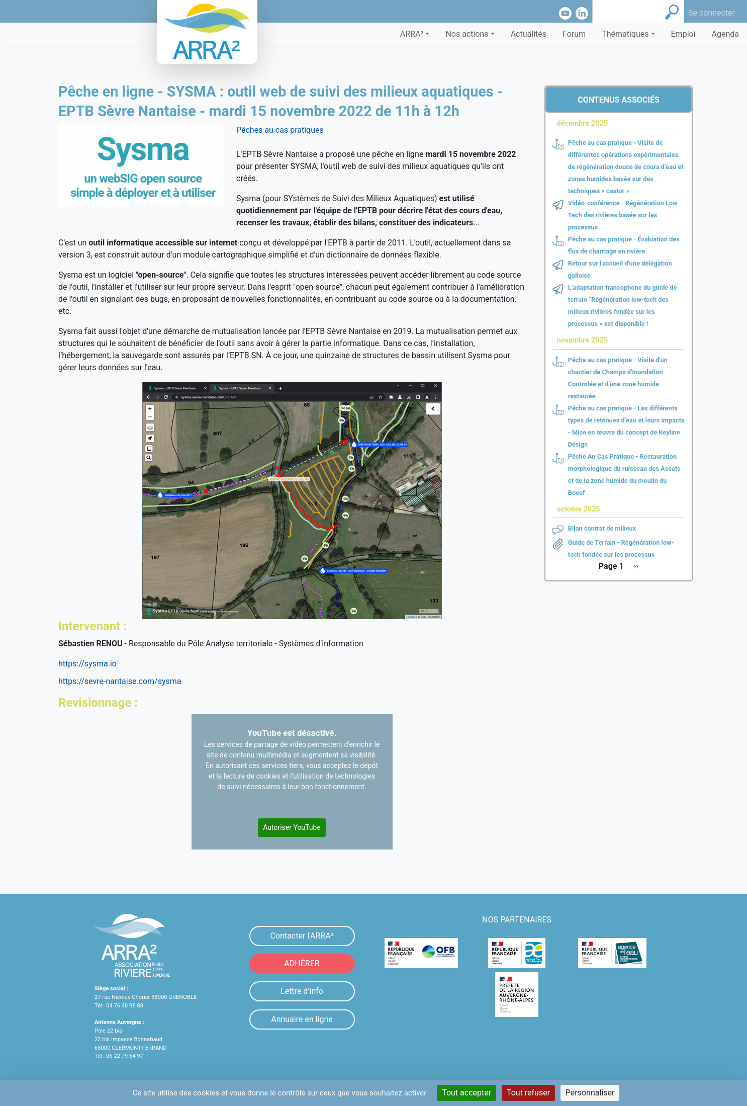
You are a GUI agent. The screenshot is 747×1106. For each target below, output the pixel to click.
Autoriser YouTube (292, 827)
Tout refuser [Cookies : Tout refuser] (528, 1092)
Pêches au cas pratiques (280, 130)
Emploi (683, 34)
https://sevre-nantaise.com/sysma (119, 681)
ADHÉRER (301, 963)
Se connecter (711, 13)
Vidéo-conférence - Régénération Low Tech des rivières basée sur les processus (623, 215)
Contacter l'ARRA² (301, 936)
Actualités (528, 34)
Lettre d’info (302, 991)
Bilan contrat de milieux (602, 528)
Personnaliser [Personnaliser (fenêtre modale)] (590, 1092)
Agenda (725, 34)
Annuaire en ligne (302, 1019)
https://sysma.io (87, 663)
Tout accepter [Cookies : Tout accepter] (466, 1092)
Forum (574, 34)
